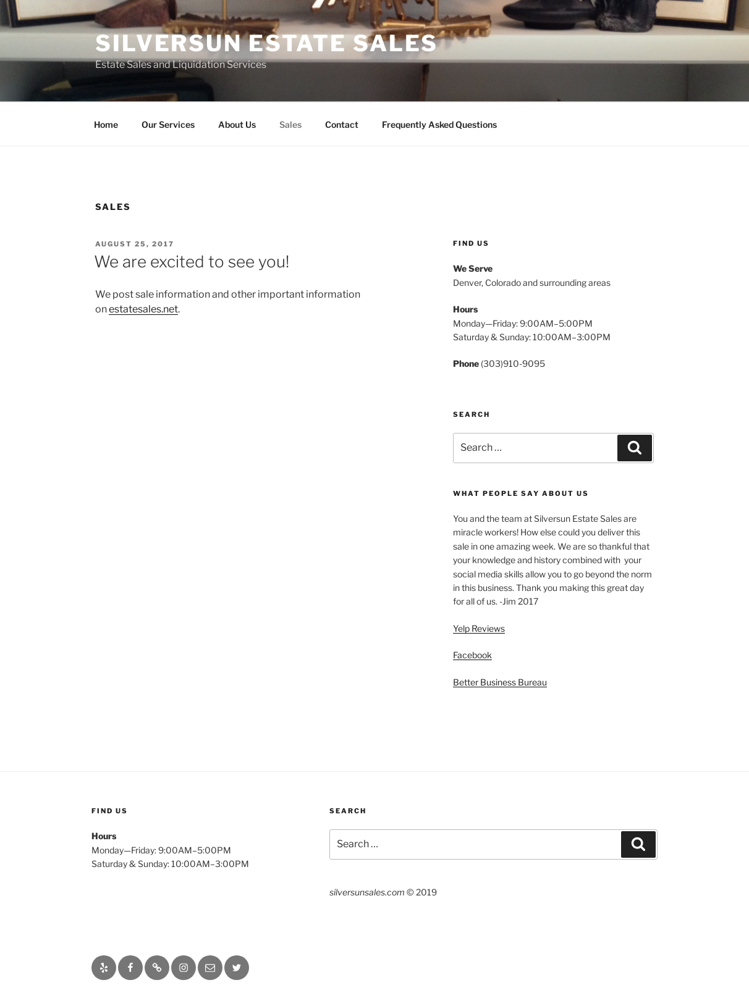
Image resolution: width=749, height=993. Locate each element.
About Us (237, 124)
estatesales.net (143, 309)
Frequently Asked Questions (439, 124)
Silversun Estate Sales (266, 43)
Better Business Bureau (500, 682)
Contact (341, 124)
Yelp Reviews (479, 628)
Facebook (472, 655)
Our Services (168, 124)
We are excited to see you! (191, 261)
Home (106, 124)
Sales (290, 124)
